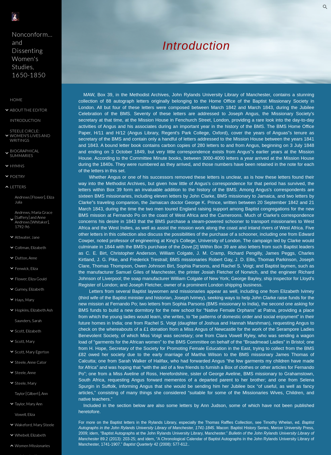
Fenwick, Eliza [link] (26, 268)
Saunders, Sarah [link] (28, 320)
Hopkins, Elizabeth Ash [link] (34, 310)
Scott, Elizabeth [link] (28, 331)
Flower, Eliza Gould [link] (31, 278)
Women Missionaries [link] (32, 445)
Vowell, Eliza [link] (25, 414)
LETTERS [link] (18, 186)
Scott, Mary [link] (25, 341)
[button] (325, 7)
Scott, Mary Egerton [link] (32, 351)
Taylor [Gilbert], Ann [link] (31, 393)
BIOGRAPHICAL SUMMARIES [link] (24, 153)
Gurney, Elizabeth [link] (29, 289)
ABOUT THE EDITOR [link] (28, 110)
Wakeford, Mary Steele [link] (34, 424)
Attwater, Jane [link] (27, 237)
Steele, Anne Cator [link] (31, 362)
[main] (196, 41)
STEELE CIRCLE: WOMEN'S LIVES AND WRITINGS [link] (30, 135)
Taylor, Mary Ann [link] (28, 403)
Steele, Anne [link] (25, 372)
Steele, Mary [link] (25, 383)
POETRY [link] (17, 176)
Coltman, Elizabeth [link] (30, 247)
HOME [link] (16, 99)
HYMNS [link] (17, 165)
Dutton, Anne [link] (26, 257)
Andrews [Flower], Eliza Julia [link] (34, 199)
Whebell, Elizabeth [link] (30, 435)
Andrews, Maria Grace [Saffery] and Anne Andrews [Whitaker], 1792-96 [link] (33, 219)
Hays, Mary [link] (24, 299)
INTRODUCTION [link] (25, 120)
